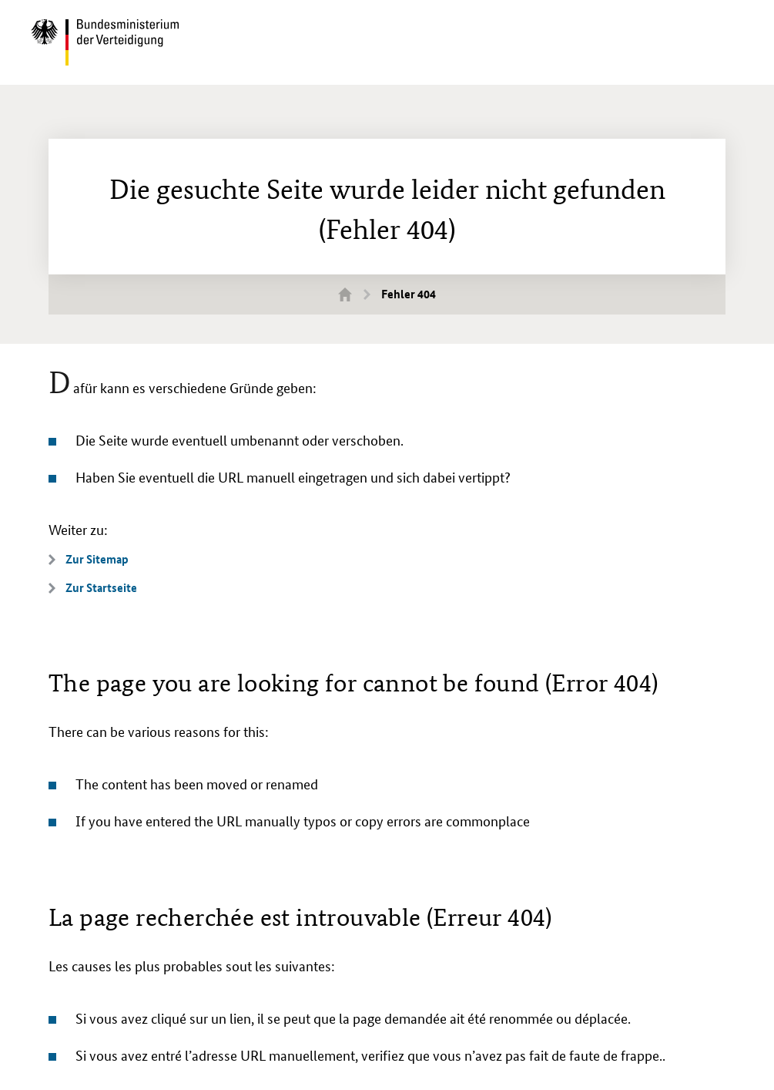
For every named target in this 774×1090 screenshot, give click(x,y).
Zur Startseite (101, 587)
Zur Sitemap (97, 559)
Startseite (354, 293)
